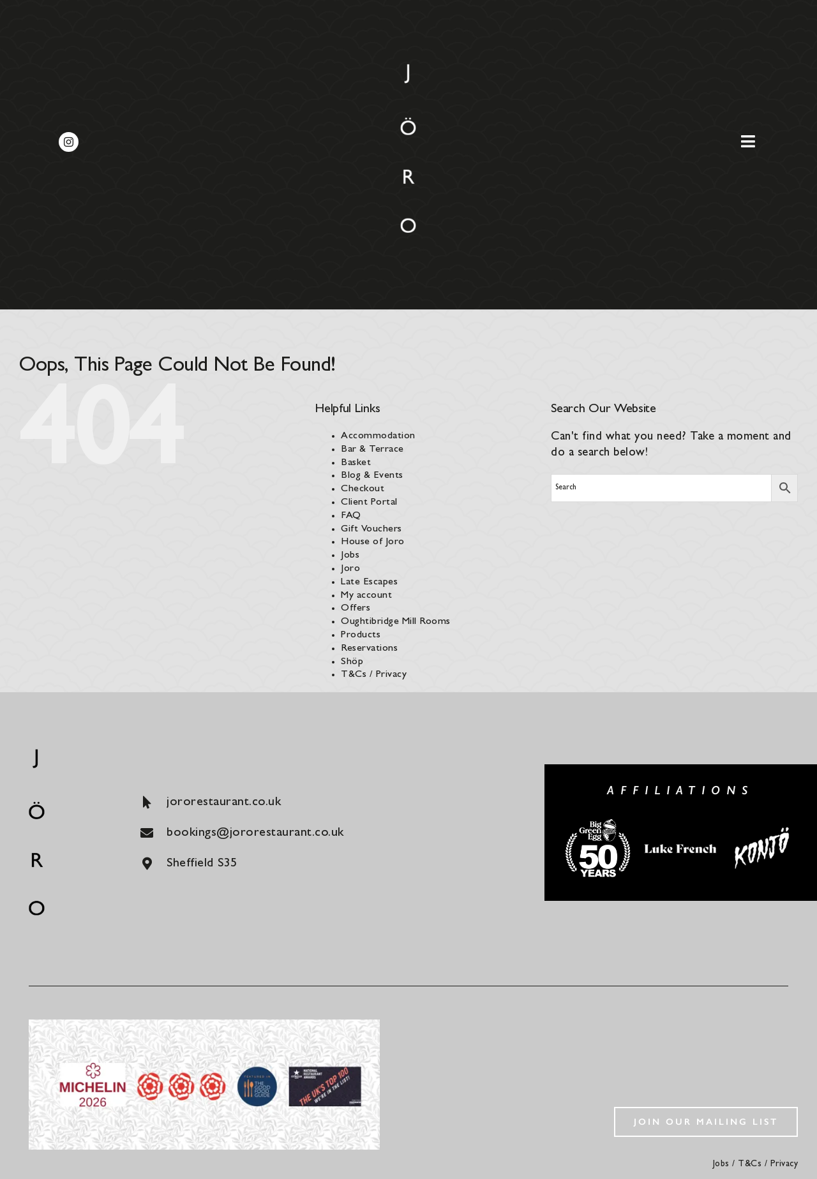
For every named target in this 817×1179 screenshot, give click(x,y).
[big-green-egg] (598, 823)
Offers (355, 609)
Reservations (369, 649)
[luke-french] (681, 846)
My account (366, 596)
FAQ (351, 516)
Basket (356, 463)
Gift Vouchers (371, 529)
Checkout (362, 489)
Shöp (352, 662)
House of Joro (373, 542)
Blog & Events (372, 476)
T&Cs (749, 1164)
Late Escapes (369, 582)
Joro (350, 569)
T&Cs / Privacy (374, 675)
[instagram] (69, 142)
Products (360, 635)
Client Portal (369, 503)
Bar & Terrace (372, 450)
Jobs (350, 556)
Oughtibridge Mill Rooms (396, 622)
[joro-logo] (408, 70)
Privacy (784, 1164)
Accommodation (378, 436)
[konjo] (763, 828)
